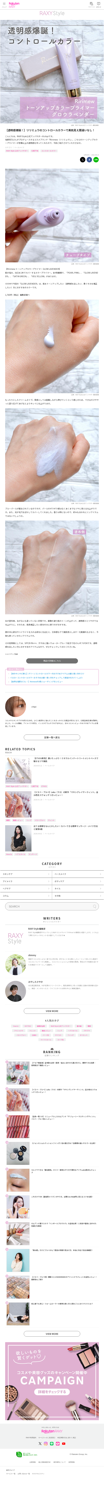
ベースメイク (19, 147)
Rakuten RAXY (14, 5)
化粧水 (34, 1035)
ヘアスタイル (20, 854)
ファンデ (71, 1035)
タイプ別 (60, 1040)
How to (9, 854)
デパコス (58, 1035)
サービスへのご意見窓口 (46, 1437)
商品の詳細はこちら (52, 660)
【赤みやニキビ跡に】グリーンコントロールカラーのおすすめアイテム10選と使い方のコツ (47, 673)
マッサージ (33, 854)
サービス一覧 (10, 1474)
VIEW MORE (52, 1011)
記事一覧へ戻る (52, 737)
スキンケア (8, 874)
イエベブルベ (40, 820)
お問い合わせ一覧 (24, 1474)
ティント (51, 820)
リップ (28, 820)
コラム (6, 895)
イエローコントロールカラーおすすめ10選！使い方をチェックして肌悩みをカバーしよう (46, 677)
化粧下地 (34, 151)
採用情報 (71, 1462)
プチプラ (87, 1031)
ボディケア (59, 881)
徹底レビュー (18, 820)
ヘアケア (7, 888)
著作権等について (59, 1462)
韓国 (8, 820)
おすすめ (28, 1026)
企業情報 (33, 1462)
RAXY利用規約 (31, 1437)
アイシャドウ (18, 1031)
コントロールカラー (49, 151)
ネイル (57, 888)
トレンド (33, 1031)
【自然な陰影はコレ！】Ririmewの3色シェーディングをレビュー (36, 681)
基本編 (79, 1026)
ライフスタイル (46, 1040)
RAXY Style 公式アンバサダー (17, 151)
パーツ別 (46, 1035)
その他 (57, 895)
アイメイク (7, 881)
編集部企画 (41, 1026)
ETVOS (44, 786)
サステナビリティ (38, 1474)
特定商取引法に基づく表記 (66, 1437)
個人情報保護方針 (44, 1462)
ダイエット (84, 1035)
